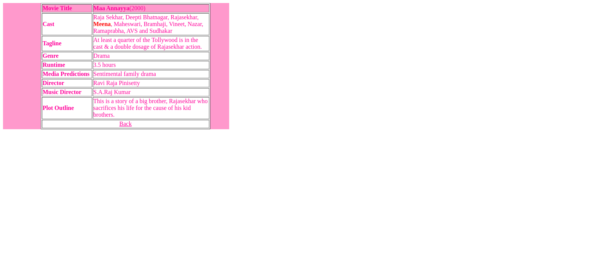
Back (125, 124)
